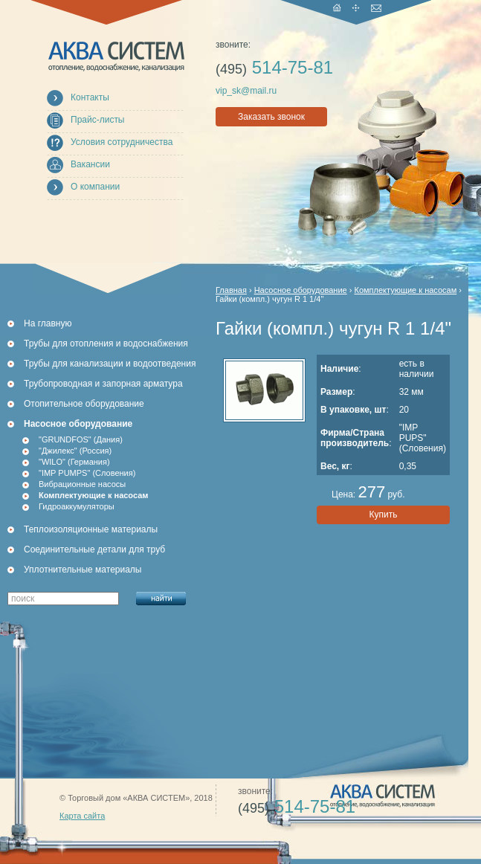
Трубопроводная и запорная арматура (103, 383)
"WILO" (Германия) (74, 461)
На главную (47, 323)
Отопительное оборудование (84, 404)
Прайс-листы (98, 120)
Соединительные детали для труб (94, 549)
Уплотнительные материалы (82, 569)
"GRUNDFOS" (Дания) (81, 439)
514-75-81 (274, 67)
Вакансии (90, 164)
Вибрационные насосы (82, 484)
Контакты (90, 97)
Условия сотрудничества (121, 142)
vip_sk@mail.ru (246, 91)
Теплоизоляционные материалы (91, 529)
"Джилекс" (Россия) (75, 450)
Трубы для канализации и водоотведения (110, 363)
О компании (95, 186)
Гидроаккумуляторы (76, 506)
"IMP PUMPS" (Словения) (87, 472)
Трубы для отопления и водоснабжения (106, 343)
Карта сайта (82, 815)
